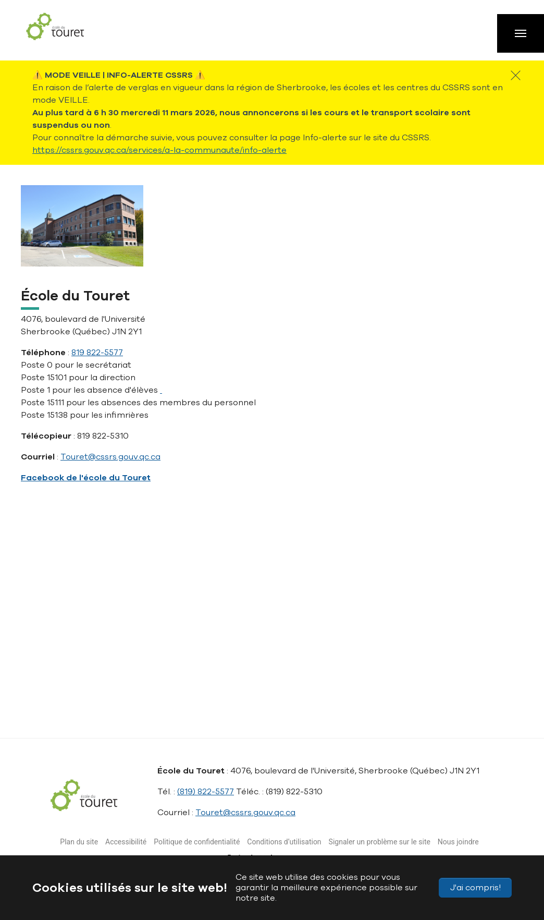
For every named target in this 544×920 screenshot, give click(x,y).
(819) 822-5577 (205, 791)
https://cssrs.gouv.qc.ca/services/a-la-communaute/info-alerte (159, 150)
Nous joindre (458, 842)
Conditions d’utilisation (284, 842)
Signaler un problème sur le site (379, 842)
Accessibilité (125, 842)
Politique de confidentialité (197, 842)
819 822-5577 (97, 352)
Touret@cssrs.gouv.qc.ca (110, 457)
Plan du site (79, 842)
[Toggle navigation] (520, 33)
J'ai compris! (475, 887)
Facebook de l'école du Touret (86, 477)
